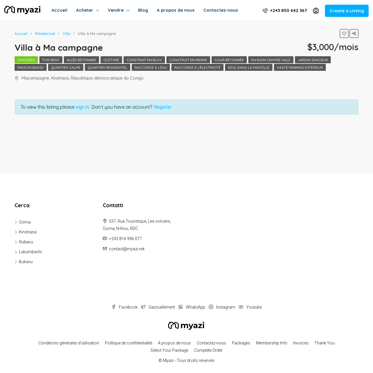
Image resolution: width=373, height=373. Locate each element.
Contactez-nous (220, 10)
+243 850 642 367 (285, 10)
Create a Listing (347, 10)
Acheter (84, 10)
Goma (25, 222)
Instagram (222, 307)
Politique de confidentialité (128, 343)
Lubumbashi (30, 251)
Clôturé (111, 60)
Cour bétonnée (229, 60)
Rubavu (26, 242)
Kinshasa (27, 232)
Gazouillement (158, 307)
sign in (82, 107)
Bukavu (26, 261)
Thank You (324, 343)
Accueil (59, 10)
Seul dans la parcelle (249, 67)
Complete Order (208, 350)
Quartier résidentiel (107, 67)
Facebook (125, 307)
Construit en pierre (188, 60)
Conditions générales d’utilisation (68, 343)
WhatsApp (192, 307)
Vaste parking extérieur (300, 67)
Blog (143, 10)
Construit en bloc (144, 60)
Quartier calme (65, 67)
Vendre (116, 10)
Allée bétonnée (81, 60)
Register (163, 107)
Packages (241, 343)
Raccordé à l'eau (151, 67)
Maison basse (30, 67)
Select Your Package (169, 350)
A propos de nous (176, 10)
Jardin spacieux (313, 60)
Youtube (250, 307)
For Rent (50, 60)
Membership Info (271, 343)
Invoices (301, 343)
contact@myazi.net (127, 249)
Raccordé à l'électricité (197, 67)
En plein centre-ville (271, 60)
